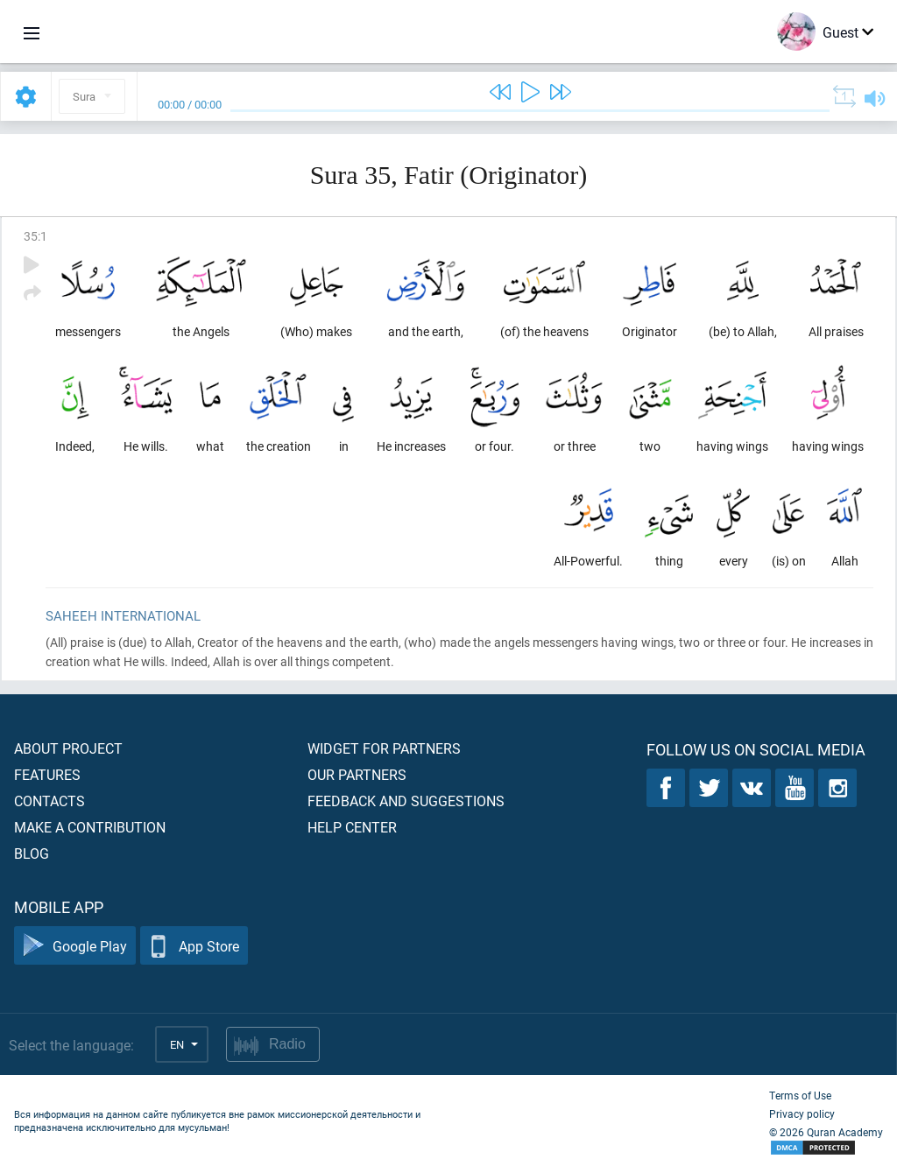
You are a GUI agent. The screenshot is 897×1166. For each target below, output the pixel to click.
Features (47, 774)
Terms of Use (800, 1095)
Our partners (356, 774)
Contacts (49, 800)
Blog (31, 853)
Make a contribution (90, 827)
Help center (352, 827)
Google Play (75, 945)
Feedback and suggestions (406, 800)
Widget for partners (384, 748)
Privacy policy (802, 1113)
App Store (194, 945)
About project (68, 748)
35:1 (35, 236)
